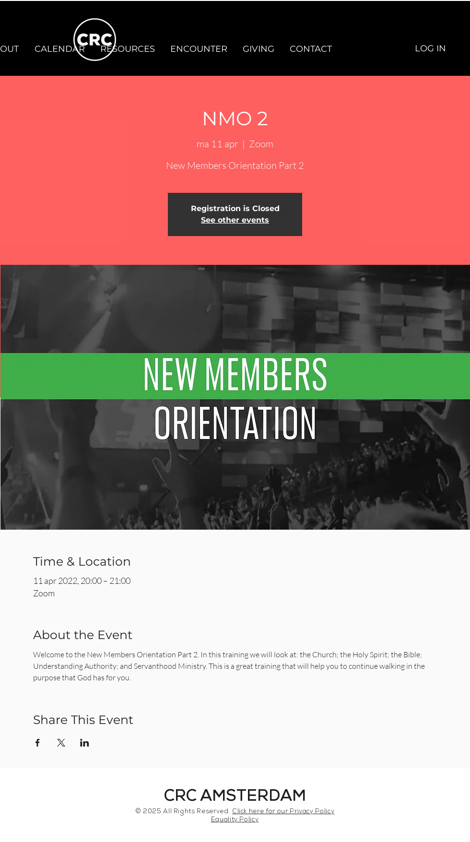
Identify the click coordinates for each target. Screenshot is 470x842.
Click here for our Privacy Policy (283, 812)
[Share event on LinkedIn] (84, 743)
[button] (59, 49)
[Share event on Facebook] (37, 743)
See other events (235, 220)
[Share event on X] (61, 743)
